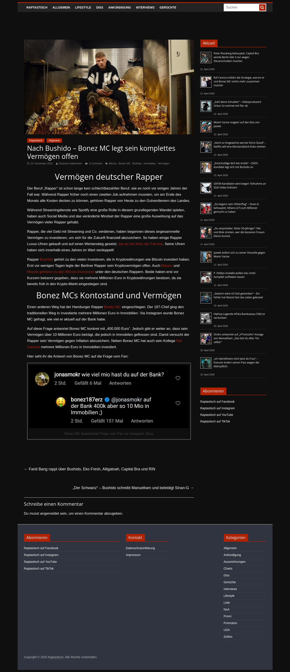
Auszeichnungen (235, 561)
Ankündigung (119, 7)
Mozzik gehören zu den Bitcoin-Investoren (61, 272)
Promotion (230, 623)
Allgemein (61, 7)
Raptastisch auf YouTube (216, 414)
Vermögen (163, 163)
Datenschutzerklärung (140, 548)
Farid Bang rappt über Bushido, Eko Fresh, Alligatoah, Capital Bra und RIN (89, 469)
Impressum (133, 555)
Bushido (136, 163)
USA (227, 630)
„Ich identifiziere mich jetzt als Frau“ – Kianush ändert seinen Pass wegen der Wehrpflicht (237, 362)
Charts (228, 568)
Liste (227, 602)
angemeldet (49, 513)
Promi (228, 616)
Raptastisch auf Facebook (217, 401)
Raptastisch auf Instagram (217, 408)
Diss (99, 7)
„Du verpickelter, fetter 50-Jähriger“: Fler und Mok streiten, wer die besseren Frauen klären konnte (239, 232)
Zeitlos (228, 636)
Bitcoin (113, 163)
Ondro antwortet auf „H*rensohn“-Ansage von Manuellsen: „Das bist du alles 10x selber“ (238, 338)
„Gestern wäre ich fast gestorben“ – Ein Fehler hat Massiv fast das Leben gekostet (238, 295)
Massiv (167, 266)
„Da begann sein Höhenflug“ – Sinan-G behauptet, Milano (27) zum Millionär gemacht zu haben (236, 208)
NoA (226, 609)
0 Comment (93, 163)
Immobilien (149, 163)
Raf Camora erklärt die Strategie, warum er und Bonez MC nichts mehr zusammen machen (239, 81)
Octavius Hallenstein (70, 163)
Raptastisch (37, 7)
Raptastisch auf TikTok (215, 421)
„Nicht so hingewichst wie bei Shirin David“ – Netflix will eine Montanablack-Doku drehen (240, 144)
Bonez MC (124, 163)
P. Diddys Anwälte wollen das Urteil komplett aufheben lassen (234, 275)
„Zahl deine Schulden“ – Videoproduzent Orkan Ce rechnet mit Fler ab (237, 104)
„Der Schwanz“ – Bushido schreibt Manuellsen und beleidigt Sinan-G (133, 488)
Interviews (145, 7)
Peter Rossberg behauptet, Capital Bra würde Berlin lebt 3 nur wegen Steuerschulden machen (236, 57)
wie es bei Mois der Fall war (140, 244)
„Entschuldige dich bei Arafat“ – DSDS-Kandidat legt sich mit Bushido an (236, 165)
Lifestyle (83, 7)
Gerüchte (168, 7)
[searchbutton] (262, 7)
